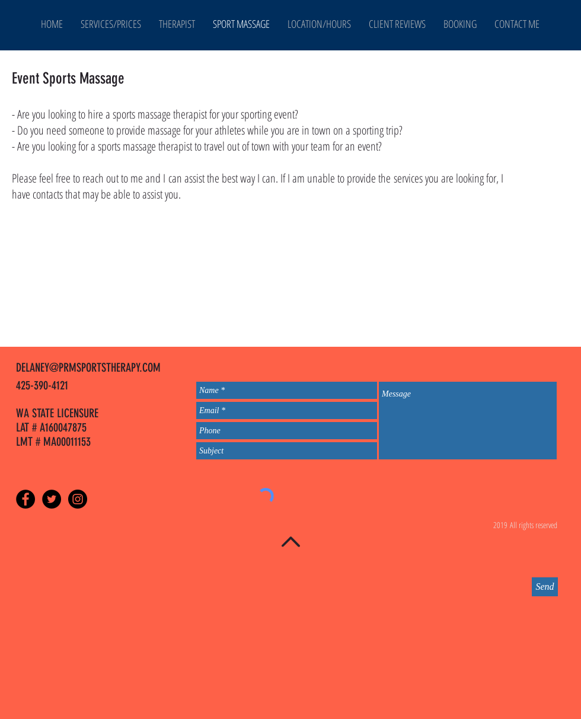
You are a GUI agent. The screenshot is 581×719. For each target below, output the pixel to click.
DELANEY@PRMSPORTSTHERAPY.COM (88, 367)
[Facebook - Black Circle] (25, 499)
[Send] (545, 586)
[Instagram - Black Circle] (77, 499)
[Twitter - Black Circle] (51, 499)
